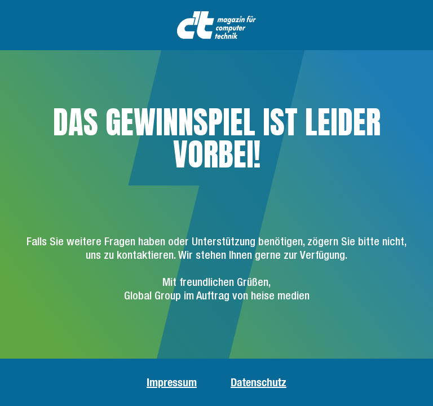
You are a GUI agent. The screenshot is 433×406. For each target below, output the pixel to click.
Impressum (172, 382)
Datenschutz (258, 382)
